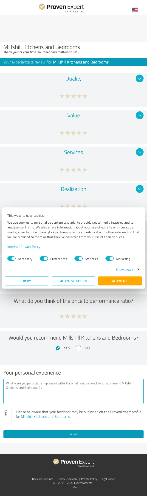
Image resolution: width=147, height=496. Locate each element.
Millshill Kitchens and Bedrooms (45, 416)
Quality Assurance (67, 479)
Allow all (120, 281)
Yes (67, 347)
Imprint (12, 246)
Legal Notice (108, 479)
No (87, 347)
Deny (27, 281)
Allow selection (73, 281)
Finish (73, 434)
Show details (125, 269)
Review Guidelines (42, 479)
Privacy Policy (30, 246)
